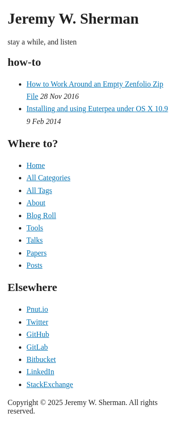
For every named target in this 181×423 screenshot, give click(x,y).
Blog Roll (41, 216)
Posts (34, 265)
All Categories (48, 178)
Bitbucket (41, 359)
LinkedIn (40, 372)
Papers (36, 253)
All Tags (39, 190)
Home (35, 165)
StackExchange (49, 384)
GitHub (37, 334)
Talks (34, 240)
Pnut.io (37, 309)
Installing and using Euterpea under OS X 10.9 (97, 109)
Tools (34, 228)
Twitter (37, 322)
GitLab (37, 347)
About (35, 203)
